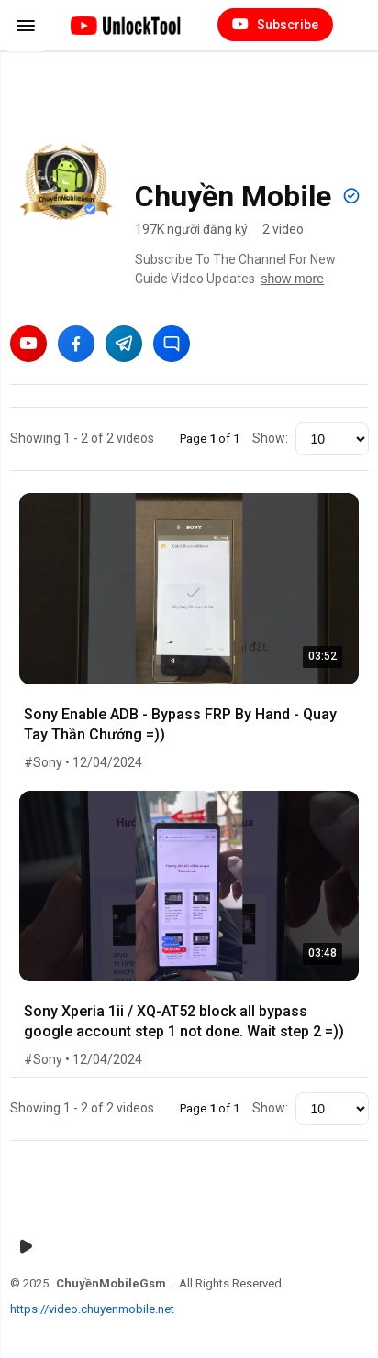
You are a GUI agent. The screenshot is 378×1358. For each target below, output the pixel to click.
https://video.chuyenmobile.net (92, 1309)
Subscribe (275, 24)
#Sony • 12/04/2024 (83, 762)
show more (292, 278)
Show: (270, 438)
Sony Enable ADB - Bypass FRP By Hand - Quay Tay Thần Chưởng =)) (180, 724)
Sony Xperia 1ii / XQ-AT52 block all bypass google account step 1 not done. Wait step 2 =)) (184, 1021)
